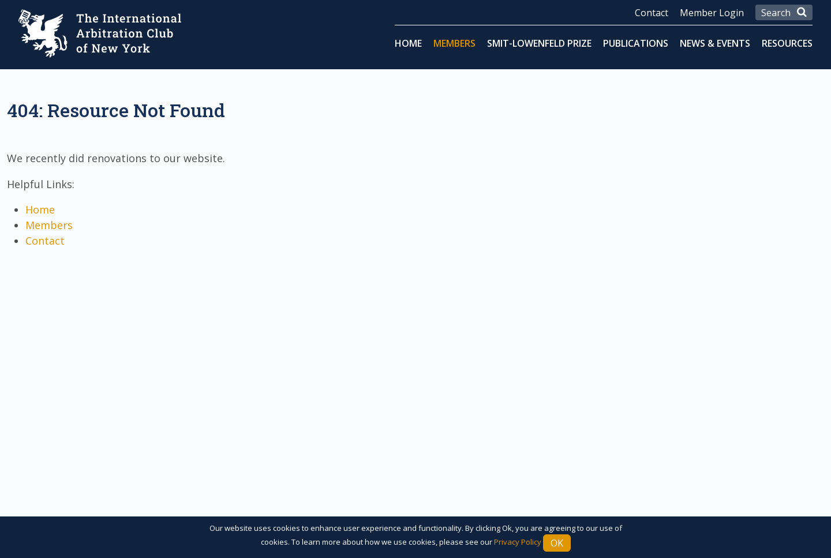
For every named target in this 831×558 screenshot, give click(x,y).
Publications (635, 43)
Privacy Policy (517, 542)
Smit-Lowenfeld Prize (539, 43)
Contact (651, 12)
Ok (557, 543)
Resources (787, 43)
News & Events (715, 43)
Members (454, 43)
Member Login (712, 12)
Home (408, 43)
